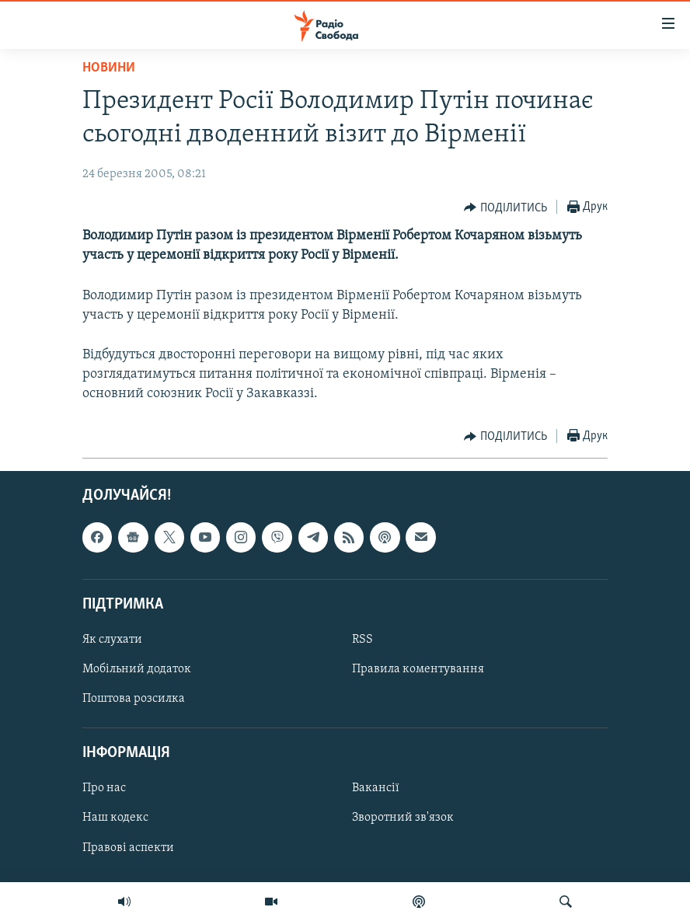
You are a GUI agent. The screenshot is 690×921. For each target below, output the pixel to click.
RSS (362, 639)
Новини (108, 68)
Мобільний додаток (136, 669)
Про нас (104, 789)
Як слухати (112, 639)
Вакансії (375, 789)
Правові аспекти (128, 848)
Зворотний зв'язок (403, 818)
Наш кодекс (115, 818)
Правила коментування (418, 669)
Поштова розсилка (133, 699)
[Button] (505, 207)
